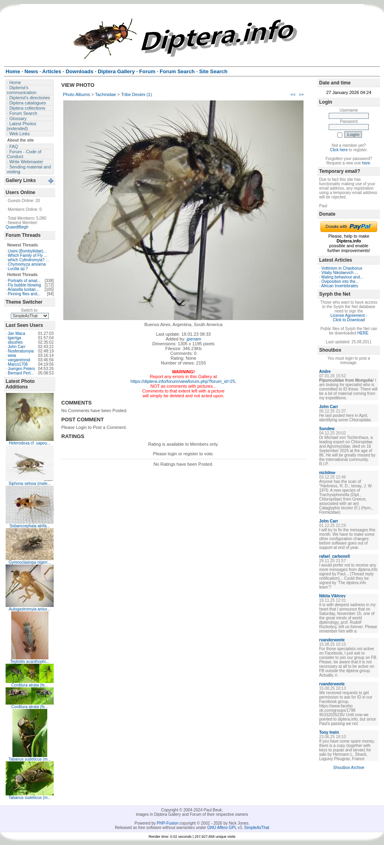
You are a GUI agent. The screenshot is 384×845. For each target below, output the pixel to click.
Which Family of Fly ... (27, 255)
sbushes (15, 342)
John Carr (17, 346)
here (366, 163)
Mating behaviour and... (343, 277)
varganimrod (19, 360)
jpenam (194, 338)
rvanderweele (332, 640)
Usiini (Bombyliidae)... (27, 251)
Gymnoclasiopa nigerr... (29, 562)
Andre (325, 371)
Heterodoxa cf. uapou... (29, 443)
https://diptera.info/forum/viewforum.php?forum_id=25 (183, 381)
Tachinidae (105, 94)
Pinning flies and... (24, 294)
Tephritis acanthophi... (29, 661)
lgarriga (14, 338)
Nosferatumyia (21, 351)
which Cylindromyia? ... (28, 260)
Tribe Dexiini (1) (136, 94)
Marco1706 (18, 364)
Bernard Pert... (21, 373)
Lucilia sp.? (18, 268)
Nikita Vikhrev (332, 596)
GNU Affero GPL (222, 827)
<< (293, 94)
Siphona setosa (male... (29, 483)
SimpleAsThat (256, 827)
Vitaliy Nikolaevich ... (340, 272)
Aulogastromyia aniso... (29, 609)
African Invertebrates (339, 286)
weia (12, 355)
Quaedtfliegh (17, 227)
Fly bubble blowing (24, 285)
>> (301, 94)
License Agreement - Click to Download (348, 317)
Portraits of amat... (24, 280)
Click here (339, 150)
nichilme (327, 473)
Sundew (326, 429)
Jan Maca (16, 333)
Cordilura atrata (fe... (29, 685)
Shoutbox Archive (348, 767)
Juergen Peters (21, 368)
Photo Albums (76, 94)
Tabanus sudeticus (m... (29, 759)
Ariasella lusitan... (23, 289)
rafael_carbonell (334, 556)
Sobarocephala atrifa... (30, 526)
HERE (362, 333)
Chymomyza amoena (27, 264)
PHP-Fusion (168, 823)
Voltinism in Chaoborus (342, 268)
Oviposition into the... (340, 281)
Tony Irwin (329, 732)
